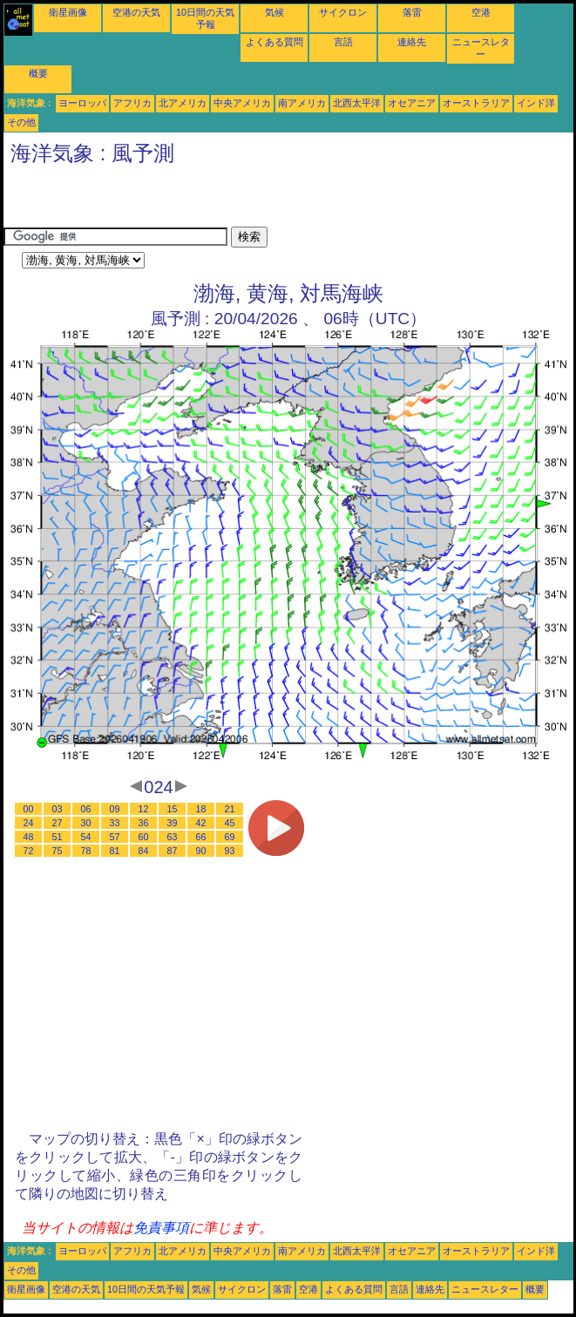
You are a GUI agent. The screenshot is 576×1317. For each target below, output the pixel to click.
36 (144, 823)
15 (172, 809)
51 (57, 837)
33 (115, 823)
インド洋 (536, 103)
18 (201, 809)
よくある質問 (274, 42)
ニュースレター (484, 1289)
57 (115, 837)
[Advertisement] (207, 200)
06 (86, 809)
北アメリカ (183, 103)
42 (201, 823)
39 (172, 823)
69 (230, 837)
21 (230, 809)
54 (86, 837)
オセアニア (412, 103)
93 (230, 850)
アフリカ (132, 103)
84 (144, 850)
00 (29, 809)
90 (201, 850)
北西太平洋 (357, 103)
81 (115, 850)
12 (144, 809)
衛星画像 (68, 12)
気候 (274, 12)
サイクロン (343, 12)
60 (144, 837)
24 (29, 823)
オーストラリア (476, 103)
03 (57, 809)
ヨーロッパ (82, 103)
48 (29, 837)
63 (172, 837)
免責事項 (161, 1227)
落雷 (412, 12)
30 (86, 823)
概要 (38, 73)
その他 (21, 122)
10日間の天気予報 (146, 1289)
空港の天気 (136, 12)
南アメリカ (302, 103)
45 (230, 823)
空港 (481, 12)
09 (115, 809)
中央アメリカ (242, 103)
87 (172, 850)
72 (29, 850)
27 (57, 823)
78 (86, 850)
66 (201, 837)
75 (57, 850)
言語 (343, 42)
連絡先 (411, 42)
